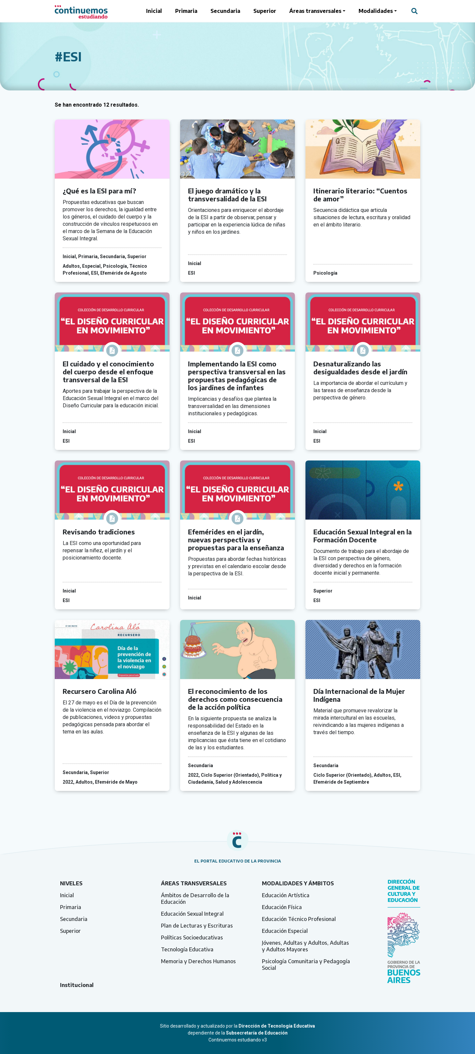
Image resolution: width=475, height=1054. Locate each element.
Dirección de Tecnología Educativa (276, 1026)
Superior (264, 11)
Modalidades (376, 11)
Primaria (186, 11)
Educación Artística (285, 895)
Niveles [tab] (71, 883)
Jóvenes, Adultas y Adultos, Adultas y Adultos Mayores (305, 946)
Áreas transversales (315, 11)
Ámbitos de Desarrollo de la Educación (195, 898)
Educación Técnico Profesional (299, 919)
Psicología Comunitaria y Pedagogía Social (306, 964)
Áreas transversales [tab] (194, 883)
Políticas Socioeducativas (192, 937)
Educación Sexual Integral (192, 913)
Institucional (77, 985)
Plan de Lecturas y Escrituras (197, 925)
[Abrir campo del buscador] (414, 11)
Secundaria (225, 11)
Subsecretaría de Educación (257, 1033)
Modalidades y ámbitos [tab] (298, 883)
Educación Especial (285, 931)
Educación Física (282, 907)
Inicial (154, 11)
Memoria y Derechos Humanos (198, 961)
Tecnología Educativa (187, 949)
